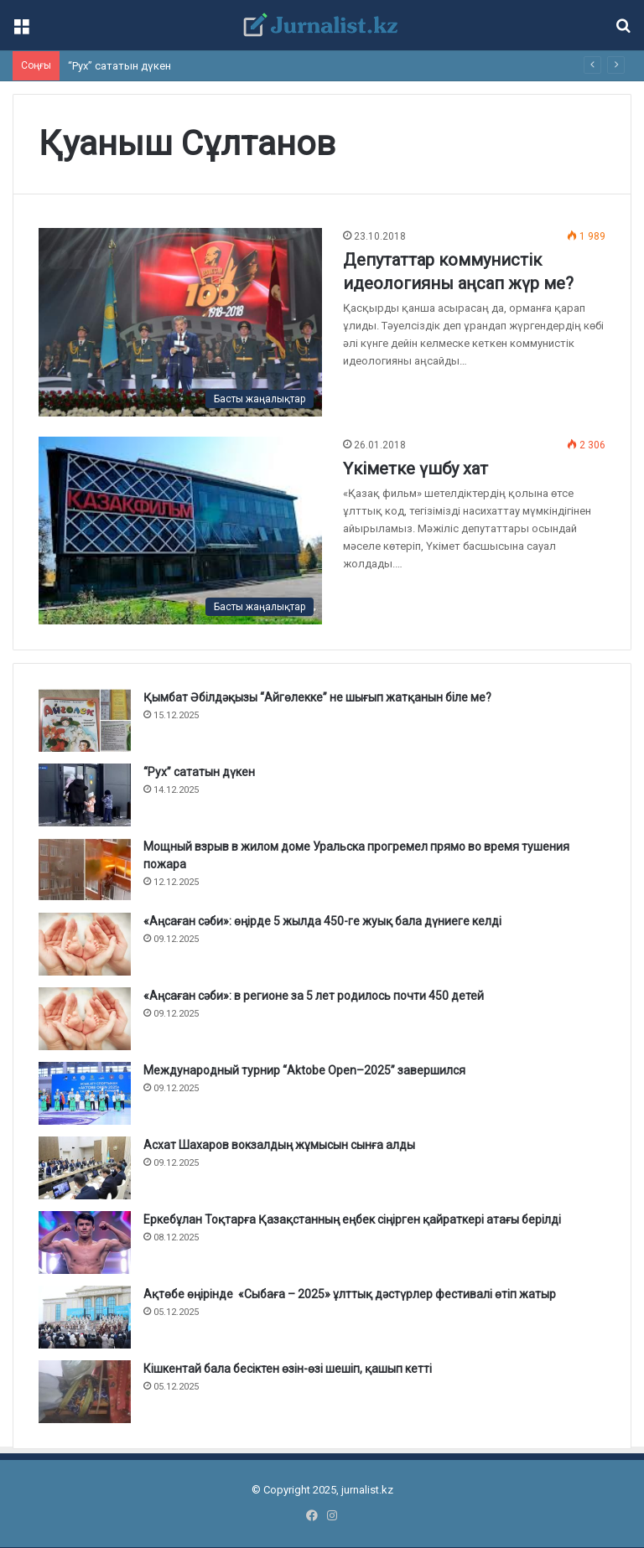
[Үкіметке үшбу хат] (180, 530)
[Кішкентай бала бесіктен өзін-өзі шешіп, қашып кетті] (85, 1391)
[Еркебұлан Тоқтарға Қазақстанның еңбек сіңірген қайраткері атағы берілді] (85, 1242)
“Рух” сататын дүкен (119, 66)
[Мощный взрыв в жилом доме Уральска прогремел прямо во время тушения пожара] (85, 869)
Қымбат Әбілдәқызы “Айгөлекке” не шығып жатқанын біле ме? (317, 697)
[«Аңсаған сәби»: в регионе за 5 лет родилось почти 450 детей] (85, 1018)
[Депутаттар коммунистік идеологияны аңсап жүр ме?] (180, 322)
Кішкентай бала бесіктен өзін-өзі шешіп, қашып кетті (287, 1368)
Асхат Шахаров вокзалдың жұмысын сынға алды (279, 1145)
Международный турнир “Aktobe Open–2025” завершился (304, 1070)
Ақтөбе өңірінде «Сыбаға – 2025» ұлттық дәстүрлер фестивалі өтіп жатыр (349, 1294)
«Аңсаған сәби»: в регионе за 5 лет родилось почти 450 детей (313, 995)
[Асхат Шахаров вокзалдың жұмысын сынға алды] (85, 1167)
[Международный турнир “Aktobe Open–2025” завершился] (85, 1093)
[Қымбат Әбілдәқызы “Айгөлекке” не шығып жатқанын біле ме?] (85, 720)
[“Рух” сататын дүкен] (85, 795)
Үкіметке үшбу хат (415, 468)
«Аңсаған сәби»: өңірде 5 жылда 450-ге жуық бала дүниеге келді (322, 921)
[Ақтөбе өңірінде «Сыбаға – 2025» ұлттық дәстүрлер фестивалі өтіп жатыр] (85, 1317)
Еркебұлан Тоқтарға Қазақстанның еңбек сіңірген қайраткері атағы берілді (352, 1219)
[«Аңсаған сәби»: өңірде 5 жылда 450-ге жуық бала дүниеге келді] (85, 944)
